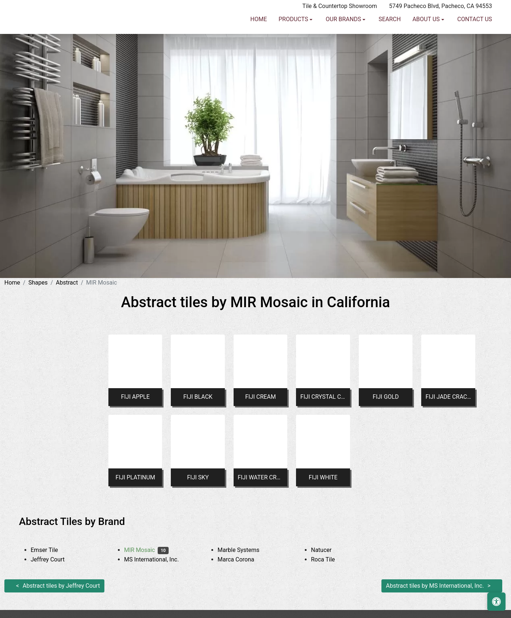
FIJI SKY (198, 477)
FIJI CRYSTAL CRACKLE (323, 396)
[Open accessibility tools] (496, 601)
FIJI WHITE (323, 477)
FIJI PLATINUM (135, 477)
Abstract (67, 282)
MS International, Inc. (157, 559)
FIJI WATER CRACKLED (260, 477)
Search (390, 33)
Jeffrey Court (54, 559)
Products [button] (294, 33)
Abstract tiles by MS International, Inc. (435, 585)
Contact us (474, 33)
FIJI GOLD (386, 396)
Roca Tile (328, 559)
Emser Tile (50, 549)
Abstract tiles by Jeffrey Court (61, 585)
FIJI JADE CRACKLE (448, 396)
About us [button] (426, 33)
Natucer (328, 549)
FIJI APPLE (135, 396)
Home (258, 33)
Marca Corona (241, 559)
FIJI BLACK (197, 396)
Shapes (38, 282)
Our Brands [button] (344, 33)
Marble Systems (244, 549)
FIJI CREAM (260, 396)
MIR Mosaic (146, 549)
